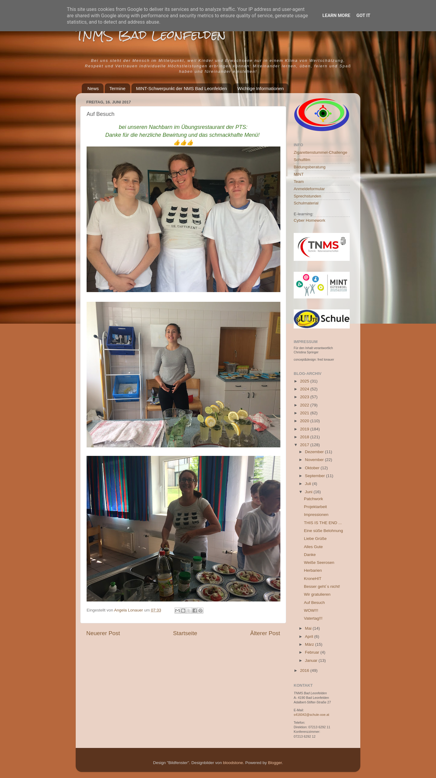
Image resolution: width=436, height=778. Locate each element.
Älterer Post (265, 633)
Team (299, 181)
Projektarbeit (315, 506)
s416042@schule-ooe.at (311, 714)
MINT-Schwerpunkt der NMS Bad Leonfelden (181, 88)
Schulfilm (302, 159)
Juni (309, 492)
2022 (305, 405)
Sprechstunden (307, 196)
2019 (305, 429)
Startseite (185, 633)
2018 (305, 437)
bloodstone (233, 762)
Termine (117, 88)
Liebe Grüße (315, 538)
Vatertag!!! (313, 618)
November (315, 459)
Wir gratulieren (317, 594)
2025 (305, 381)
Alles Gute (313, 546)
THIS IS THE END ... (323, 522)
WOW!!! (311, 610)
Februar (312, 652)
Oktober (313, 468)
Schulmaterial (306, 203)
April (309, 636)
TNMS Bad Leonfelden (151, 35)
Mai (309, 628)
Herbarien (313, 570)
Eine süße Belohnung (323, 530)
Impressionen (316, 514)
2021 (305, 413)
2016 (305, 670)
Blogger (275, 762)
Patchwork (313, 499)
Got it (363, 15)
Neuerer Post (103, 633)
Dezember (315, 452)
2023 (305, 397)
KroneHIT (313, 578)
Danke (310, 554)
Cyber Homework (309, 220)
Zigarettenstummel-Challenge (320, 152)
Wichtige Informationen (260, 88)
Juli (308, 483)
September (315, 475)
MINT (299, 174)
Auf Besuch (314, 602)
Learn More (336, 15)
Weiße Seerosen (319, 562)
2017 (305, 445)
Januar (312, 660)
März (310, 644)
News (93, 88)
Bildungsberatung (309, 167)
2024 (305, 389)
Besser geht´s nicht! (322, 586)
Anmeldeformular (309, 189)
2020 (305, 421)
